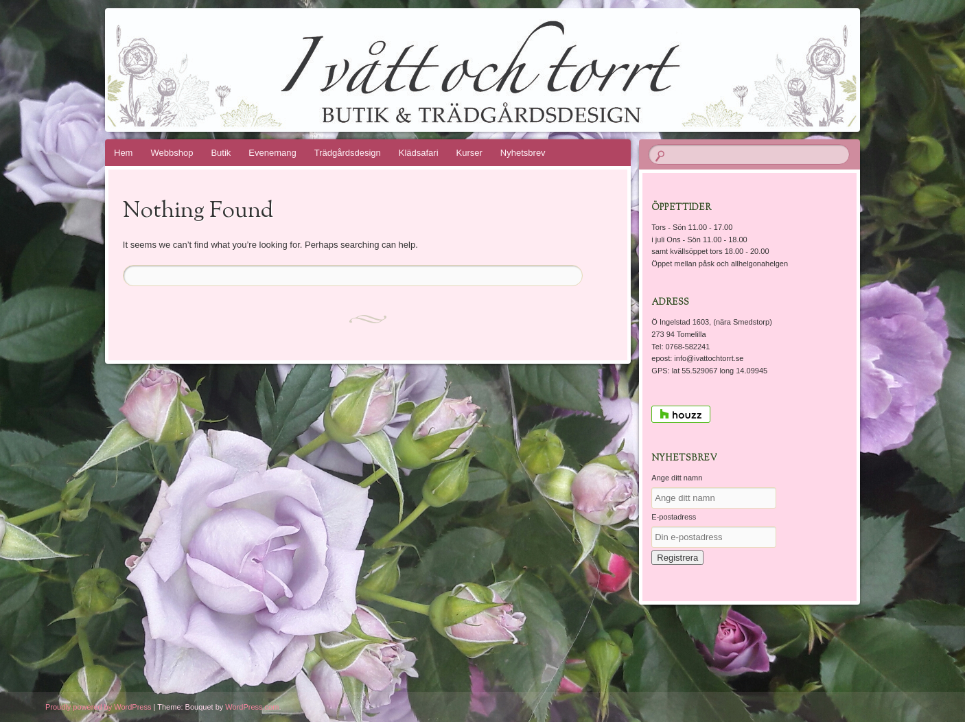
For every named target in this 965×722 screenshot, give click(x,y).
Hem (123, 153)
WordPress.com (252, 707)
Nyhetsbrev (523, 153)
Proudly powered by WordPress (98, 707)
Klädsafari (419, 153)
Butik (221, 153)
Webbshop (171, 153)
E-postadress (673, 517)
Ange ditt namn (676, 478)
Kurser (469, 153)
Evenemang (272, 153)
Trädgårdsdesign (347, 153)
